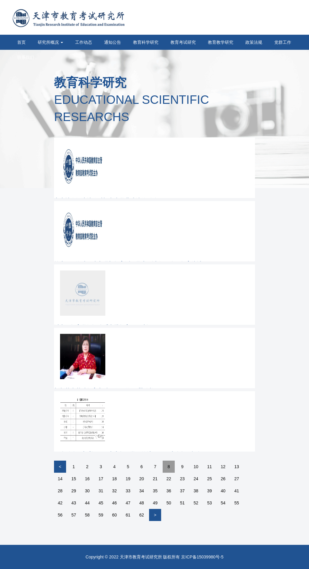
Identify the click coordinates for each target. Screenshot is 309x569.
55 (236, 502)
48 (141, 502)
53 (209, 502)
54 (223, 502)
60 (114, 515)
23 (182, 478)
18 (114, 478)
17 (100, 478)
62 (141, 515)
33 (128, 490)
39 (209, 490)
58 (87, 515)
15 (73, 478)
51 (182, 502)
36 (168, 490)
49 (155, 502)
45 (100, 502)
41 (236, 490)
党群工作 (282, 42)
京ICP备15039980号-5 (202, 557)
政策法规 (253, 42)
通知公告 (112, 42)
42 (60, 502)
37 (182, 490)
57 (73, 515)
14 (60, 478)
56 (60, 515)
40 (223, 490)
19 (128, 478)
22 (168, 478)
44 (87, 502)
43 (73, 502)
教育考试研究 (183, 42)
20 (141, 478)
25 (209, 478)
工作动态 (83, 42)
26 (223, 478)
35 (155, 490)
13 (236, 466)
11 (209, 466)
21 (155, 478)
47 (128, 502)
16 (87, 478)
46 (114, 502)
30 (87, 490)
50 (168, 502)
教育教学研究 (220, 42)
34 (141, 490)
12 (223, 466)
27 (236, 478)
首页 (21, 42)
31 (100, 490)
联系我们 (25, 57)
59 (100, 515)
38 (195, 490)
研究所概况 (50, 42)
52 (195, 502)
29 (73, 490)
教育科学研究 (145, 42)
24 (195, 478)
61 (128, 515)
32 (114, 490)
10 (195, 466)
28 (60, 490)
